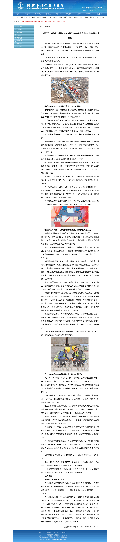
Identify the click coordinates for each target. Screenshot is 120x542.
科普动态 (19, 38)
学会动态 (19, 43)
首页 (40, 26)
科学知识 (19, 46)
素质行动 (19, 40)
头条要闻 (47, 26)
